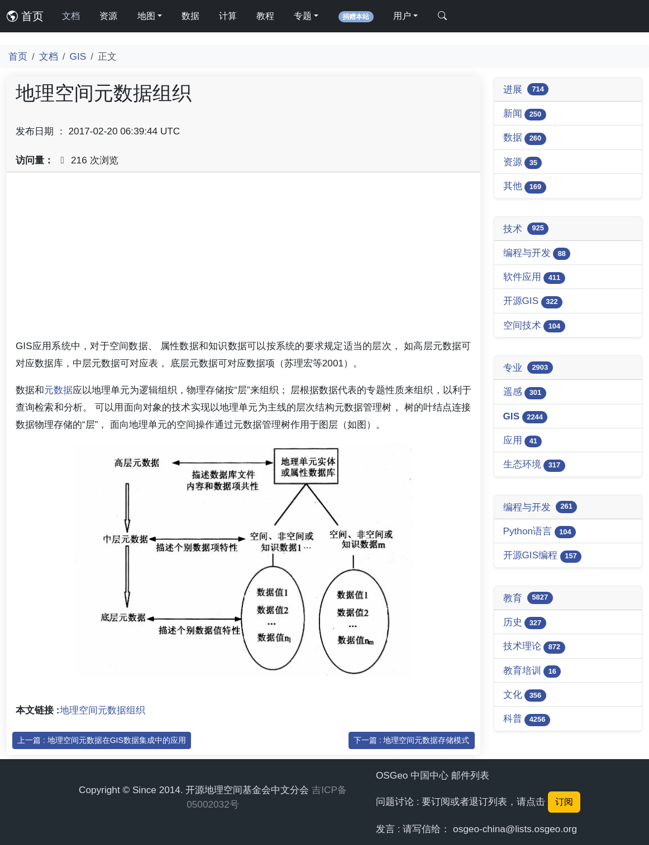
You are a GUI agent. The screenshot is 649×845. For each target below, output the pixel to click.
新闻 (524, 114)
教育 (528, 598)
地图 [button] (146, 16)
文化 (524, 695)
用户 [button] (402, 16)
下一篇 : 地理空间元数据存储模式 (412, 740)
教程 (265, 16)
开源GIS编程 (542, 555)
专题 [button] (303, 16)
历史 (524, 622)
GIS (78, 56)
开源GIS (533, 301)
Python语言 (539, 531)
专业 (528, 367)
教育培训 (532, 671)
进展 (526, 89)
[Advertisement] (243, 259)
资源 (108, 16)
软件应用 (534, 277)
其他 (524, 186)
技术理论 (534, 646)
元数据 (58, 389)
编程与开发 (537, 253)
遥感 (524, 392)
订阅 (564, 802)
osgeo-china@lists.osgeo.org (515, 828)
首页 (25, 16)
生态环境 (534, 464)
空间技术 (534, 326)
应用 (522, 440)
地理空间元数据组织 (102, 710)
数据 (190, 16)
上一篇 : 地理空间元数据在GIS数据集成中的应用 (101, 740)
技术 (526, 229)
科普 (526, 719)
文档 (71, 16)
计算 (228, 16)
